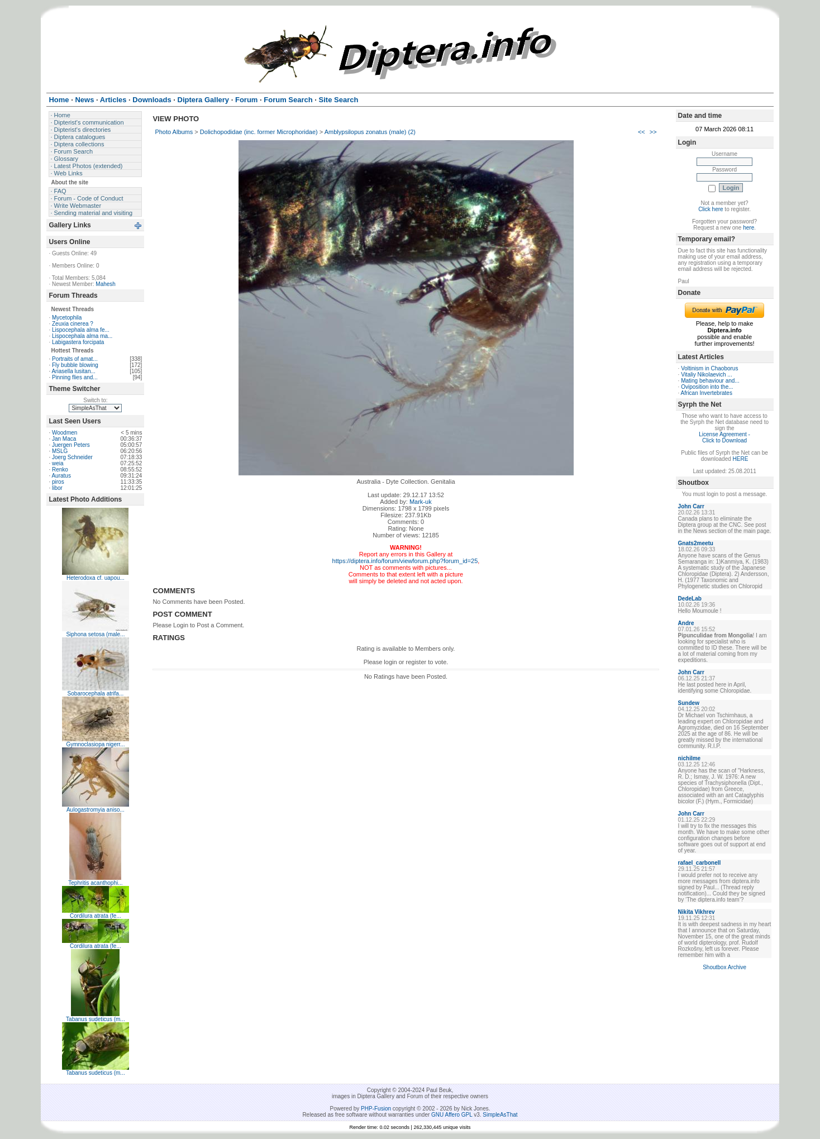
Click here (710, 209)
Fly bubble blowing (75, 365)
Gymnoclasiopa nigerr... (95, 744)
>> (653, 131)
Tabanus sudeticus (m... (95, 1019)
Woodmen (64, 433)
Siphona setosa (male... (95, 634)
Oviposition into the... (707, 387)
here (748, 228)
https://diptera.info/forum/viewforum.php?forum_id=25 (405, 560)
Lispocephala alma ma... (82, 336)
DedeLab (690, 598)
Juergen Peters (71, 445)
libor (57, 488)
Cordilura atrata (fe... (95, 916)
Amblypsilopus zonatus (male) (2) (370, 131)
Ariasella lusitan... (73, 371)
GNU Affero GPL (451, 1115)
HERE (741, 459)
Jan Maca (64, 439)
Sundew (688, 703)
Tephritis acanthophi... (95, 883)
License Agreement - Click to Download (724, 437)
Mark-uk (420, 501)
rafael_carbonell (699, 863)
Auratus (60, 476)
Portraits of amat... (75, 359)
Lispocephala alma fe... (80, 330)
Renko (60, 469)
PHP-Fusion (376, 1108)
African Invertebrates (706, 393)
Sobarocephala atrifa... (96, 693)
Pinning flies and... (75, 377)
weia (58, 463)
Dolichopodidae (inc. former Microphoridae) (259, 131)
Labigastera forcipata (78, 342)
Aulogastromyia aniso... (95, 810)
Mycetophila (67, 317)
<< (641, 131)
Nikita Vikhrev (696, 912)
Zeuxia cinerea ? (72, 324)
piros (58, 482)
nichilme (689, 758)
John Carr (691, 506)
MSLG (60, 451)
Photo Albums (174, 131)
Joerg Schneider (72, 457)
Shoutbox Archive (724, 967)
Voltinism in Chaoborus (709, 368)
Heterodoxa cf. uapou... (95, 578)
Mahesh (106, 284)
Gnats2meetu (695, 543)
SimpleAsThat (500, 1115)
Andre (686, 623)
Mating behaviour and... (710, 381)
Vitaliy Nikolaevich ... (706, 374)
